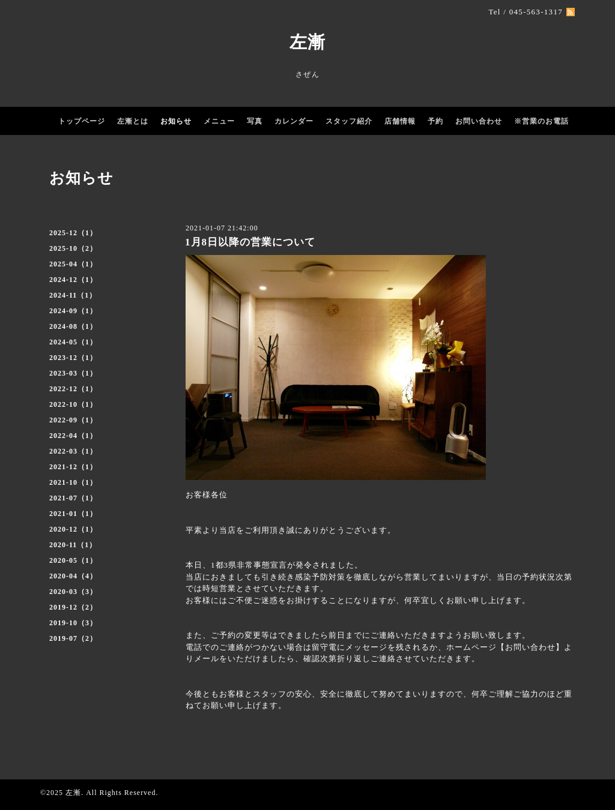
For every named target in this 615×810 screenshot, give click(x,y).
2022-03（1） (73, 451)
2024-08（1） (73, 326)
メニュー (219, 121)
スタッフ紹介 (349, 121)
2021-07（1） (73, 498)
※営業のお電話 (541, 121)
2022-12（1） (73, 389)
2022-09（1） (73, 420)
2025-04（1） (73, 264)
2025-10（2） (73, 248)
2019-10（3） (73, 623)
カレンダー (294, 121)
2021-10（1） (73, 482)
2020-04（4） (73, 576)
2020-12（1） (73, 529)
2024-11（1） (73, 295)
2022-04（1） (73, 435)
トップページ (81, 121)
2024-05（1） (73, 342)
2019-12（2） (73, 607)
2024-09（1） (73, 311)
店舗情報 (400, 121)
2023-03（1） (73, 373)
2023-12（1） (73, 357)
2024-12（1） (73, 279)
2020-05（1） (73, 560)
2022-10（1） (73, 404)
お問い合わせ (478, 121)
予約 (435, 121)
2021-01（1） (73, 513)
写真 (254, 121)
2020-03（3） (73, 591)
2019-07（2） (73, 638)
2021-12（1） (73, 467)
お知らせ (176, 121)
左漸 (307, 42)
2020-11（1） (73, 545)
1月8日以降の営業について (250, 242)
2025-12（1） (73, 233)
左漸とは (132, 121)
